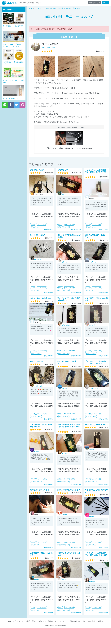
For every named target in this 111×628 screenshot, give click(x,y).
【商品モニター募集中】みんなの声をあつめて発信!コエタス (9, 3)
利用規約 (50, 621)
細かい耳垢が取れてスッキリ (68, 490)
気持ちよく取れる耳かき (39, 490)
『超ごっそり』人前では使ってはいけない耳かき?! (96, 362)
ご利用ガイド (16, 621)
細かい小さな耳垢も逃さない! (96, 424)
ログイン (105, 3)
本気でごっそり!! (36, 361)
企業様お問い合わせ (94, 3)
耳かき (33, 224)
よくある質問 (26, 621)
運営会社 (34, 621)
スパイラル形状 (42, 224)
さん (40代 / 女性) (48, 47)
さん (64, 194)
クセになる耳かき (37, 170)
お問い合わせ (42, 621)
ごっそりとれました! (38, 235)
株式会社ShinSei (48, 229)
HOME (9, 621)
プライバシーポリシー (61, 621)
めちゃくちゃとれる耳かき (40, 298)
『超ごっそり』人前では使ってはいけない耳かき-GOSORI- (96, 172)
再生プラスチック (36, 227)
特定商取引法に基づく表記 (77, 621)
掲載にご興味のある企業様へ (95, 621)
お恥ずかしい (62, 170)
